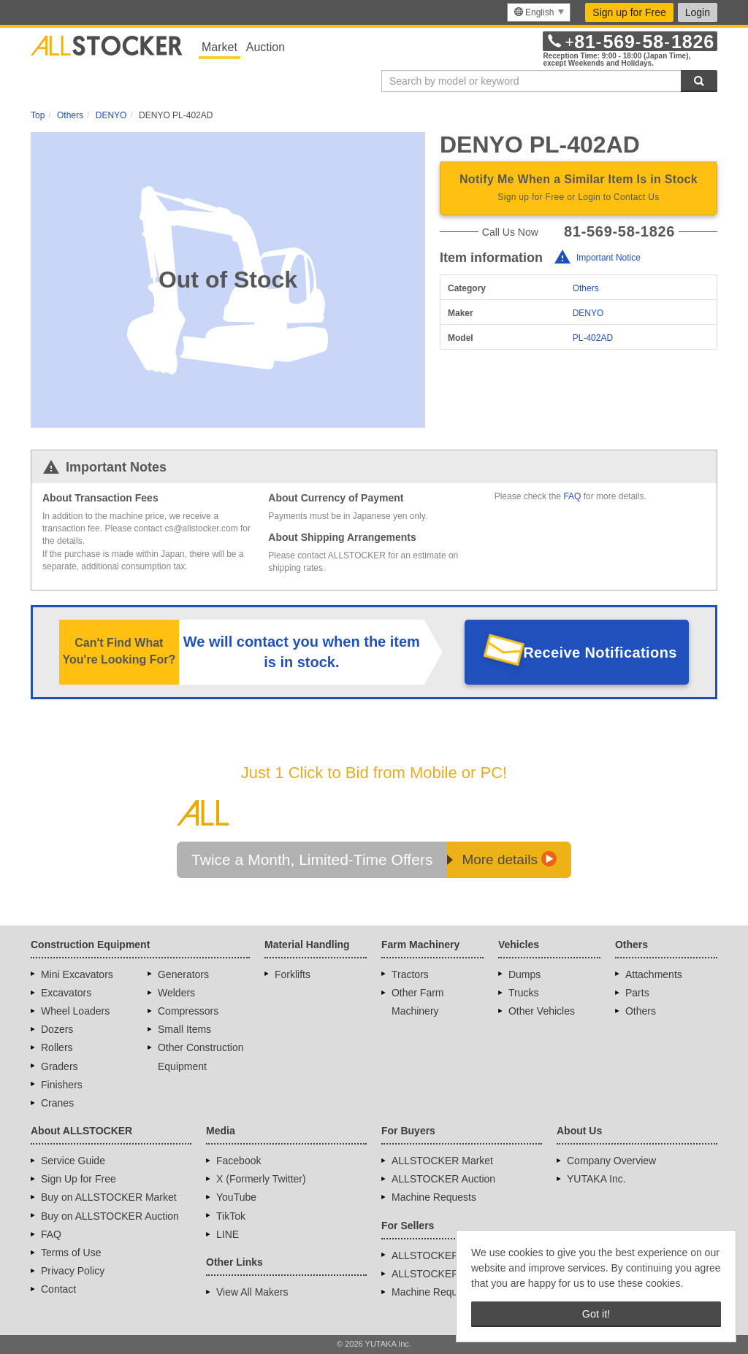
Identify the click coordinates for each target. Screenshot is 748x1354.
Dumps (524, 974)
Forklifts (292, 974)
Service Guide (73, 1160)
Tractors (410, 974)
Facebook (238, 1160)
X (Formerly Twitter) (261, 1179)
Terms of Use (71, 1252)
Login (697, 12)
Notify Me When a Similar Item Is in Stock (578, 189)
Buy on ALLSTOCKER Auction (110, 1216)
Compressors (188, 1011)
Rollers (57, 1047)
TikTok (230, 1216)
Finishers (62, 1084)
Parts (637, 993)
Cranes (57, 1103)
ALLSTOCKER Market (442, 1160)
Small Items (184, 1029)
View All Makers (252, 1292)
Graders (59, 1066)
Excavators (66, 993)
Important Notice (608, 258)
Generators (183, 974)
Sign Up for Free (78, 1179)
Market (219, 47)
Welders (176, 993)
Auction (265, 47)
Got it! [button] (596, 1314)
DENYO (588, 313)
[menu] (538, 12)
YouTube (236, 1197)
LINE (227, 1234)
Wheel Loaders (75, 1011)
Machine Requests (434, 1197)
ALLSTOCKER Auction (443, 1179)
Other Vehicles (541, 1011)
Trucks (523, 993)
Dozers (57, 1029)
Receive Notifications (600, 653)
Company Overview (611, 1160)
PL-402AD (593, 338)
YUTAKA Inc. (596, 1179)
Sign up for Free (628, 12)
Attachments (653, 974)
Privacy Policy (72, 1271)
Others (586, 288)
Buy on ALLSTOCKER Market (109, 1197)
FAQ (572, 496)
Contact (58, 1289)
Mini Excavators (77, 974)
